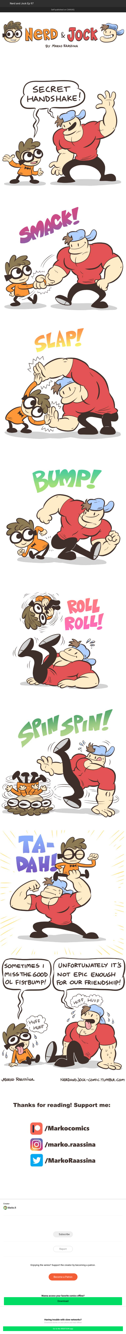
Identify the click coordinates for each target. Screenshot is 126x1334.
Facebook (52, 1224)
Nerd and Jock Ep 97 (22, 3)
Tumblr (74, 1224)
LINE (41, 1224)
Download (62, 1301)
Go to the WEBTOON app (63, 1329)
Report (63, 1248)
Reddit (85, 1224)
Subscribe (64, 1234)
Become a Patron (63, 1276)
